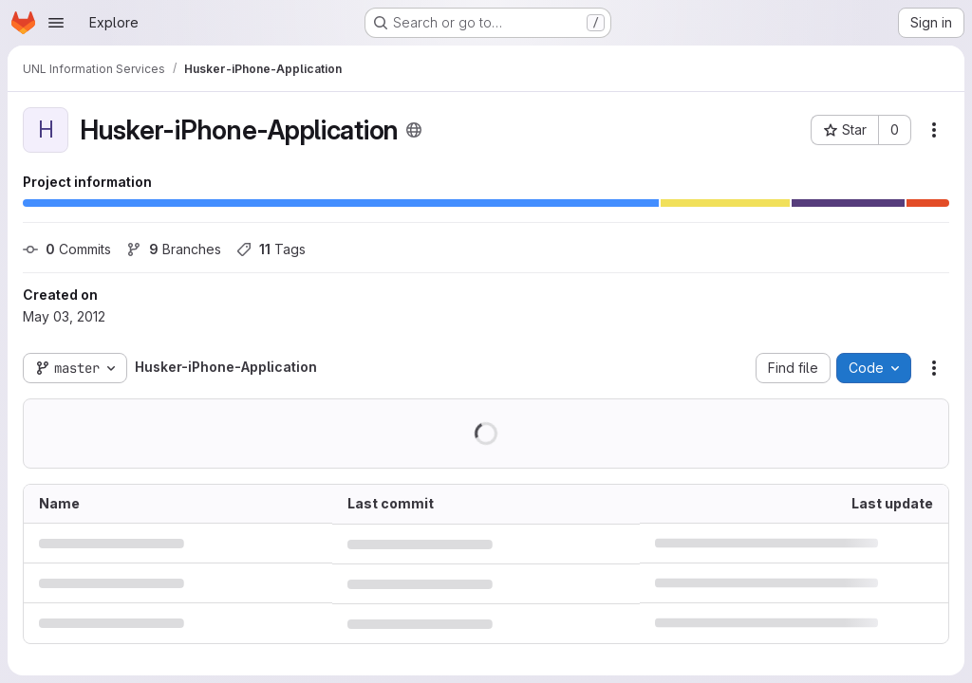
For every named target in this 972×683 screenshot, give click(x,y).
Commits (67, 249)
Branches (173, 249)
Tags (271, 249)
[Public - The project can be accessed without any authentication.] (413, 130)
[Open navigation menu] (56, 23)
